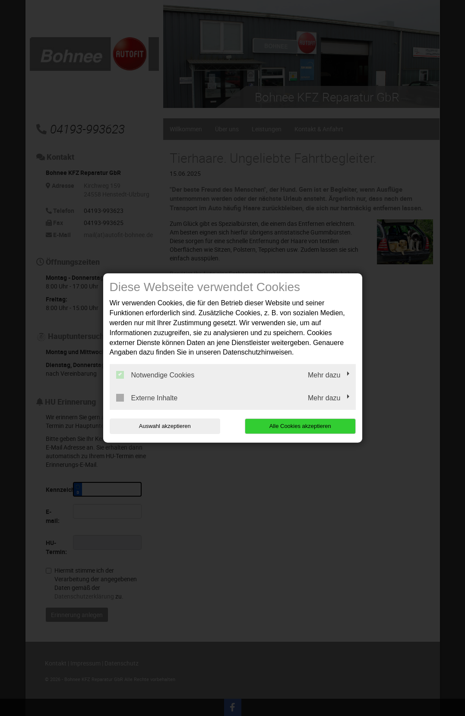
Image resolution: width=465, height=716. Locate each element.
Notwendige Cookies (155, 375)
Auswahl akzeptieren (165, 426)
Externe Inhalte (147, 398)
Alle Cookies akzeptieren (300, 426)
